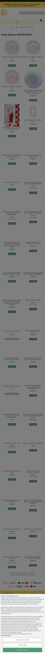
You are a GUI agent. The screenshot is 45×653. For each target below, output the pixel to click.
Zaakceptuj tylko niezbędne (22, 640)
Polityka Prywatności (6, 635)
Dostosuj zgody (22, 645)
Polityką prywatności (16, 632)
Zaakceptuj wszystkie (22, 650)
